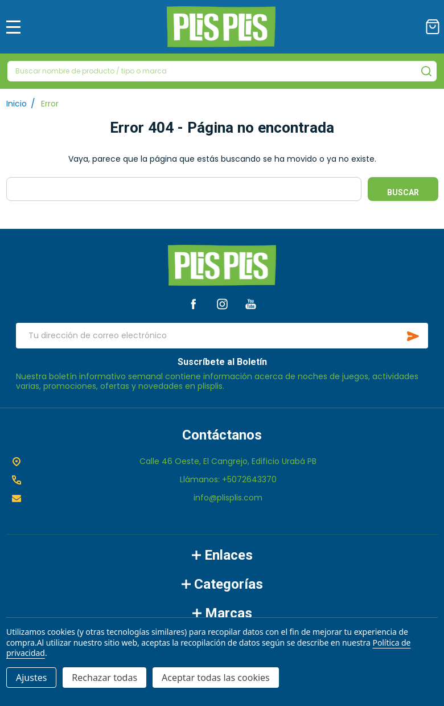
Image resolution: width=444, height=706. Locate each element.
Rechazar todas (104, 677)
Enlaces (222, 555)
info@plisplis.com (228, 497)
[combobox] (222, 71)
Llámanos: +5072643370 (228, 479)
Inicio (16, 103)
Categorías (222, 584)
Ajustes (31, 677)
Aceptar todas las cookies (216, 677)
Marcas (222, 613)
